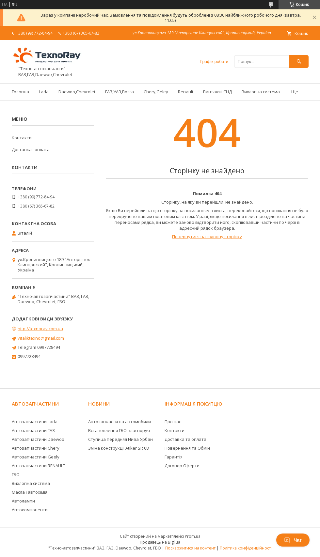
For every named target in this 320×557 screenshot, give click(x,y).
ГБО (16, 474)
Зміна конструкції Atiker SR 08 (118, 448)
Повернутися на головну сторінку (207, 237)
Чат (293, 540)
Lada (44, 92)
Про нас (173, 422)
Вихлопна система (261, 92)
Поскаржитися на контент (190, 548)
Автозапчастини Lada (34, 422)
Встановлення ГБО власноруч (119, 430)
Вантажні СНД (217, 92)
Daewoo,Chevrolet (76, 92)
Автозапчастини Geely (35, 457)
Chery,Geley (156, 92)
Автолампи (23, 501)
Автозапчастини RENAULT (38, 466)
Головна (20, 92)
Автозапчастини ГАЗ (33, 430)
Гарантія (174, 457)
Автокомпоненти (30, 510)
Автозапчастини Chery (35, 448)
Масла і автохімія (29, 492)
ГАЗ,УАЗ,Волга (119, 92)
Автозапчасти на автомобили (119, 422)
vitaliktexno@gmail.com (41, 338)
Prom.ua (192, 536)
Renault (185, 92)
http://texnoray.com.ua (40, 328)
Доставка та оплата (185, 439)
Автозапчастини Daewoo (38, 439)
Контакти (22, 138)
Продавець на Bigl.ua (160, 542)
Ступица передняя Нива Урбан (120, 439)
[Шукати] (299, 61)
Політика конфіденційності (246, 548)
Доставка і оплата (31, 149)
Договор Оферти (182, 466)
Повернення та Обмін (187, 448)
